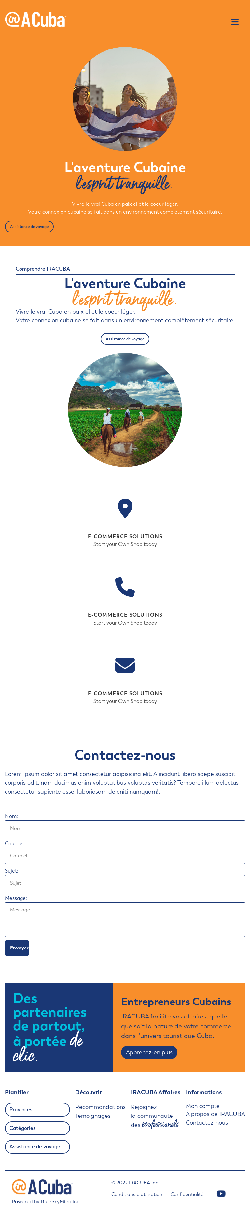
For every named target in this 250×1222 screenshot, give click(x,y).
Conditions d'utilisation (136, 1194)
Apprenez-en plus (149, 1052)
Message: (16, 898)
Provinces (20, 1109)
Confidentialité (187, 1194)
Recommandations (100, 1107)
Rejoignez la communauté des (155, 1116)
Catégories (22, 1128)
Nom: (11, 816)
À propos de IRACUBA (215, 1113)
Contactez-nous (207, 1122)
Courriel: (15, 843)
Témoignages (93, 1115)
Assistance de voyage (29, 226)
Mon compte (203, 1106)
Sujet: (11, 871)
